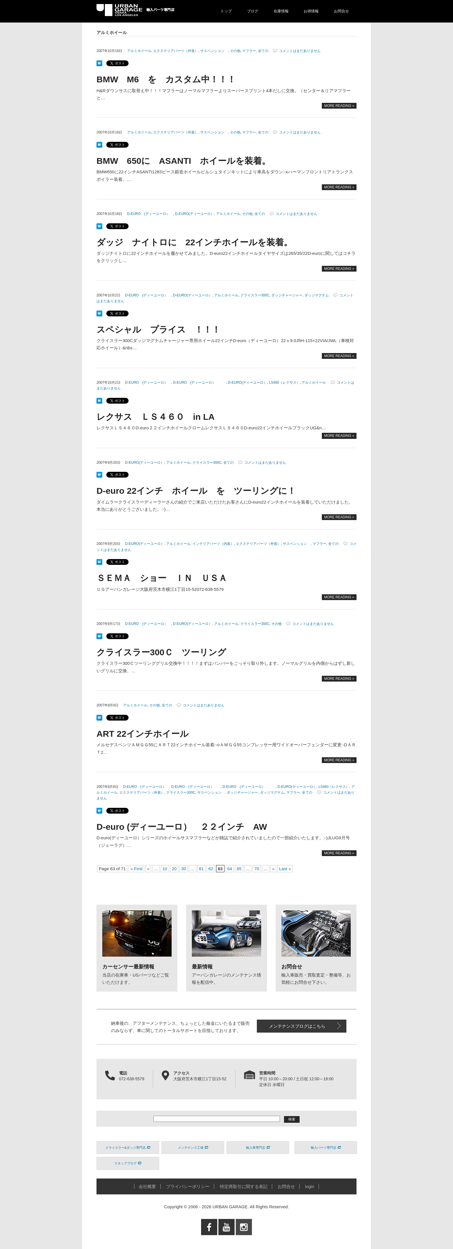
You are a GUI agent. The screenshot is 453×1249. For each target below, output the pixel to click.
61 (201, 868)
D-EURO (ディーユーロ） (150, 214)
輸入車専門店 (258, 1147)
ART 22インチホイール (146, 733)
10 (164, 868)
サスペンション (214, 51)
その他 (235, 51)
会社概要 (147, 1186)
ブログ (252, 11)
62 (210, 868)
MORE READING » (339, 106)
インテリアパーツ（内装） (213, 544)
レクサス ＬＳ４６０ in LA (155, 417)
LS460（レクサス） (284, 383)
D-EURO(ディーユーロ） (194, 214)
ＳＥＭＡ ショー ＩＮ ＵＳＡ (161, 578)
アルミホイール (139, 51)
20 (174, 868)
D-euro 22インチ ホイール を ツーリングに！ (200, 490)
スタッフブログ (127, 1163)
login (309, 1186)
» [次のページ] (273, 868)
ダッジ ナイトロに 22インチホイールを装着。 (194, 242)
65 (239, 868)
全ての (263, 51)
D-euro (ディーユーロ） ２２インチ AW (181, 827)
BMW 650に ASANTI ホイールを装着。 (183, 161)
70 (256, 868)
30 (183, 868)
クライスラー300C (255, 295)
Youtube (227, 1238)
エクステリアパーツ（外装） (175, 51)
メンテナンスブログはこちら (297, 1026)
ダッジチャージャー (286, 295)
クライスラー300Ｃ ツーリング (161, 652)
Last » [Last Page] (285, 868)
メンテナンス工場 (193, 1147)
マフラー (249, 51)
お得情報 (311, 11)
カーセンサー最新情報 (128, 967)
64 (229, 868)
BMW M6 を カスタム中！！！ (166, 79)
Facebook (209, 1238)
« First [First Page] (136, 868)
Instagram (244, 1238)
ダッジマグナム (317, 295)
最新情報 (202, 967)
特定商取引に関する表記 (244, 1186)
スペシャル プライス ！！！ (158, 329)
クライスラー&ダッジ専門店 (127, 1147)
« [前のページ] (148, 868)
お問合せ (341, 11)
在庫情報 (281, 11)
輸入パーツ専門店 (326, 1147)
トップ (226, 11)
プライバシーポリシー (187, 1186)
